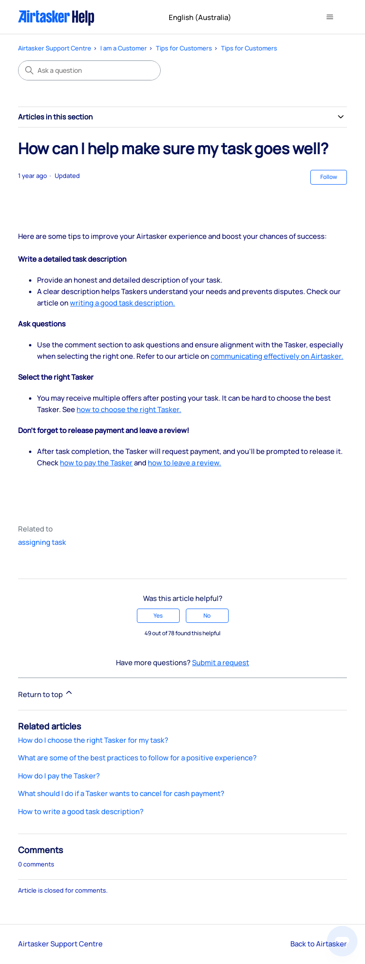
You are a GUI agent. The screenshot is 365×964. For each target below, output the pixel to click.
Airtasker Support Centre (54, 48)
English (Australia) (204, 17)
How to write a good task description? (81, 811)
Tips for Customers (184, 48)
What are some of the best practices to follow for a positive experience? (137, 758)
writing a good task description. (122, 303)
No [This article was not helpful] (207, 615)
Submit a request (220, 663)
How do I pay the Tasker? (59, 776)
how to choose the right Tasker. (129, 409)
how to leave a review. (184, 463)
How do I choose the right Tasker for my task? (93, 740)
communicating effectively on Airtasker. (277, 356)
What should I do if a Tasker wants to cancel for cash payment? (121, 793)
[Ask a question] (89, 70)
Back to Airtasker (318, 944)
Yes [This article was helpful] (158, 615)
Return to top (46, 693)
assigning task (42, 542)
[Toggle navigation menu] (330, 17)
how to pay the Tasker (96, 463)
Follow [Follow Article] (328, 177)
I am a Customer (123, 48)
